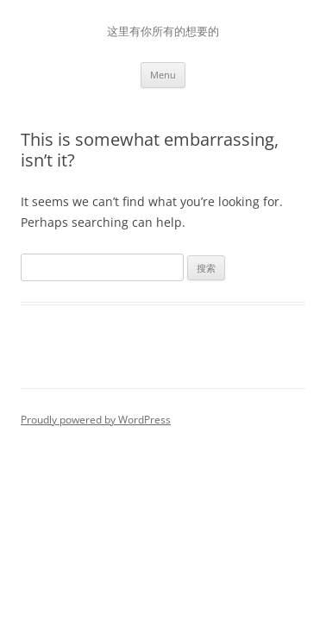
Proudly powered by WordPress (96, 419)
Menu (163, 74)
